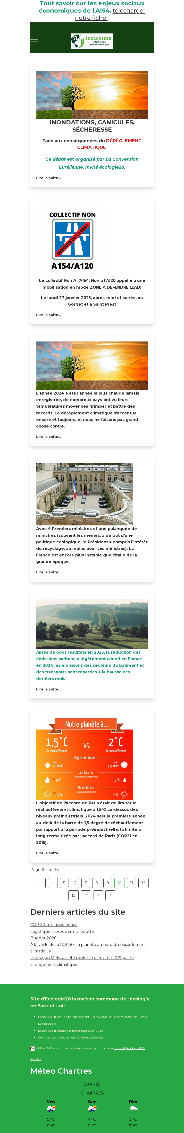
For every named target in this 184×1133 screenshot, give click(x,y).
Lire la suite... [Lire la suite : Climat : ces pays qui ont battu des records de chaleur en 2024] (48, 437)
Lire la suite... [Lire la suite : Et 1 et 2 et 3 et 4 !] (48, 572)
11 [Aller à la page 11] (131, 883)
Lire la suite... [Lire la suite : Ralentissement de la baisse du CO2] (48, 689)
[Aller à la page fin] (110, 895)
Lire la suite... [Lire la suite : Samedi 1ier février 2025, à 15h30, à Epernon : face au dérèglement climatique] (48, 178)
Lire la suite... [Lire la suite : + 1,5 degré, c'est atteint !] (48, 853)
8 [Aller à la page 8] (96, 883)
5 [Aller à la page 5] (64, 883)
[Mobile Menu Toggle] (34, 41)
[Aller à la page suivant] (98, 895)
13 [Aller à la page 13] (73, 895)
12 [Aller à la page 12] (143, 883)
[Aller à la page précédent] (53, 883)
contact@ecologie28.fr (129, 1048)
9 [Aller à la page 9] (108, 883)
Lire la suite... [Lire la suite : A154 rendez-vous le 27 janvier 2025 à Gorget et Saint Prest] (48, 315)
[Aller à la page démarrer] (41, 883)
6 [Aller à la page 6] (75, 883)
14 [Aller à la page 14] (86, 895)
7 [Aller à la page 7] (85, 883)
